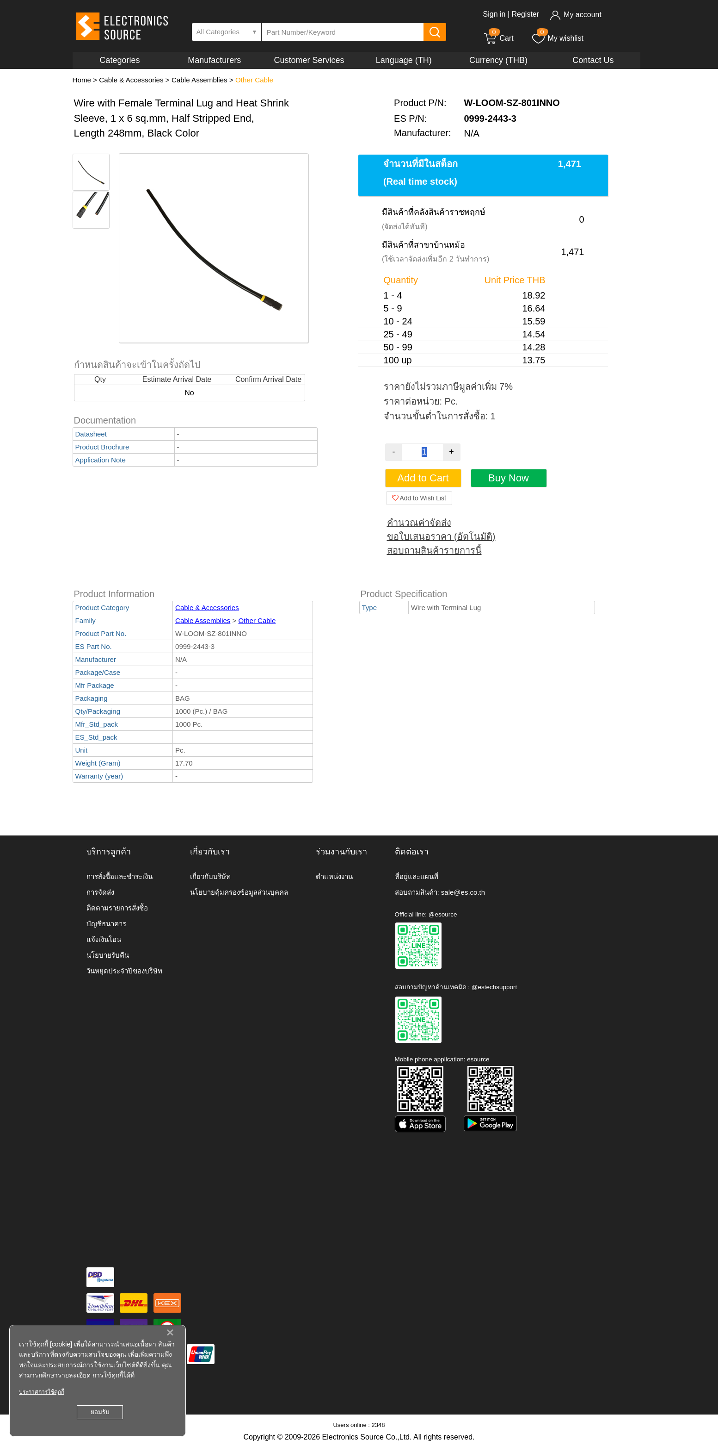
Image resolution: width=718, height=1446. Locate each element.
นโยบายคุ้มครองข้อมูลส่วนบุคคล (239, 892)
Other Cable (254, 80)
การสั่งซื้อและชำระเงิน (119, 876)
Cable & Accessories (131, 80)
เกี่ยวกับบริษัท (210, 876)
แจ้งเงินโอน (103, 939)
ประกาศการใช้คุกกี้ (41, 1392)
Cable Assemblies (199, 80)
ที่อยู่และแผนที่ (416, 876)
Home (82, 80)
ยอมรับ (100, 1412)
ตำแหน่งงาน (334, 876)
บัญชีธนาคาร (106, 924)
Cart (498, 38)
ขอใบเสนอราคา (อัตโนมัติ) (441, 536)
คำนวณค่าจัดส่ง (419, 522)
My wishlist (557, 38)
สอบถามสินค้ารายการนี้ (434, 550)
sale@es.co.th (463, 892)
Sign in (494, 14)
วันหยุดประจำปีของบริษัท (124, 971)
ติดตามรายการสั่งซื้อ (117, 908)
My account (575, 15)
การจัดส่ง (100, 892)
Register (525, 14)
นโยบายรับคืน (107, 955)
